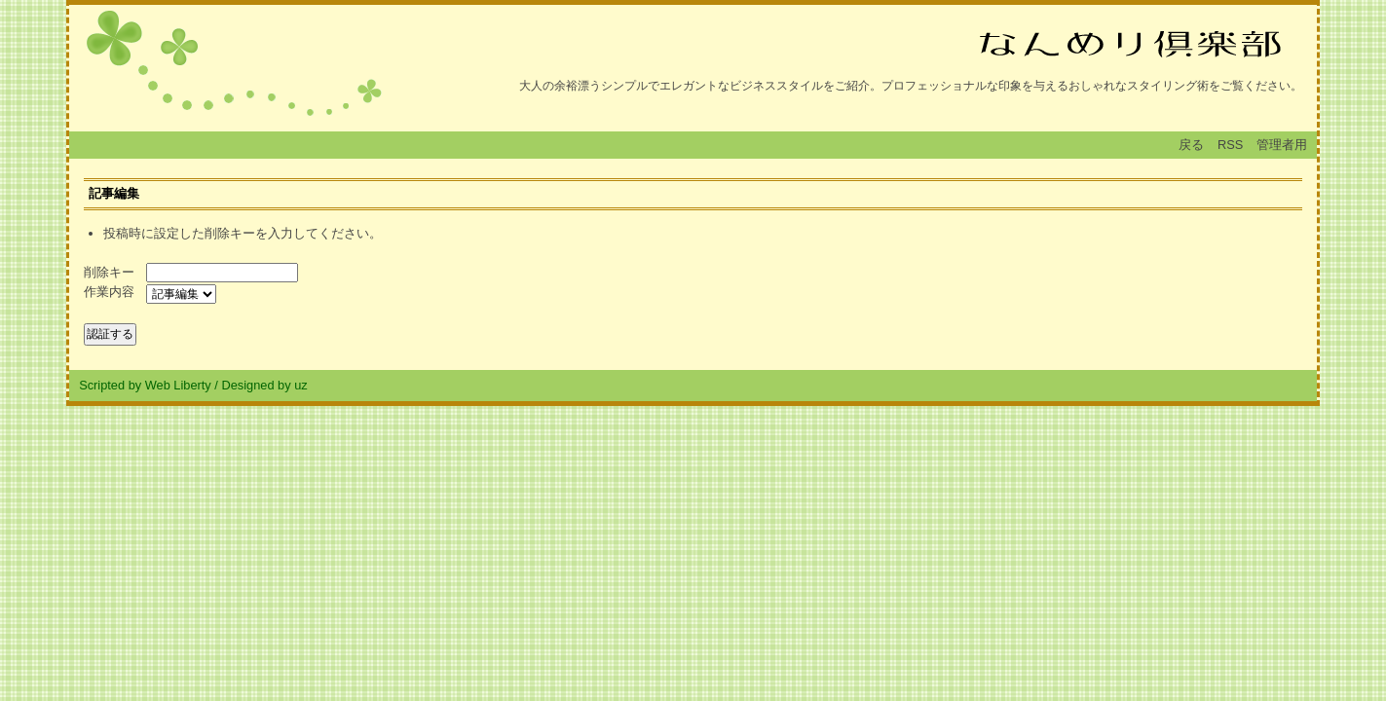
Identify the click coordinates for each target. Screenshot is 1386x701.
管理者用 (1281, 144)
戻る (1191, 144)
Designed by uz (264, 385)
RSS (1230, 144)
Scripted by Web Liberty (145, 385)
